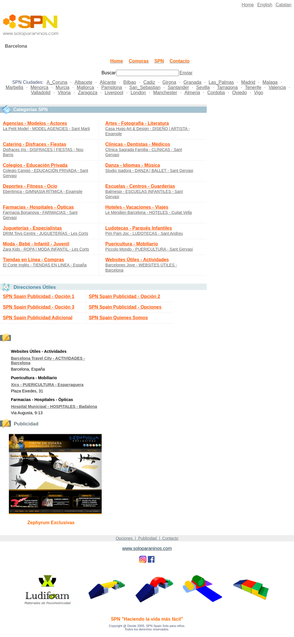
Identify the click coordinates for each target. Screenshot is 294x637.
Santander (178, 87)
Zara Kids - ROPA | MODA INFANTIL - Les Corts (46, 249)
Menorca (39, 87)
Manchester (165, 92)
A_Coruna (57, 82)
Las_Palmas (221, 82)
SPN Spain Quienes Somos (118, 317)
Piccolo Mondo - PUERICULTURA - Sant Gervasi (149, 249)
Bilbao (129, 82)
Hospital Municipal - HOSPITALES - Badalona (54, 406)
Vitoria (64, 92)
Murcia (62, 87)
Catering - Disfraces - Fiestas (34, 144)
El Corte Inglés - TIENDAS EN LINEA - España (45, 265)
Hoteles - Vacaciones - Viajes (136, 207)
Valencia (277, 87)
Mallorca (85, 87)
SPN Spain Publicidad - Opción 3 (38, 307)
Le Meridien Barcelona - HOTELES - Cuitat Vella (148, 212)
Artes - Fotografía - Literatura (137, 123)
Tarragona (227, 87)
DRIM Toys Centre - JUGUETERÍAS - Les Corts (45, 233)
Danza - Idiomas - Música (132, 165)
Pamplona (111, 87)
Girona (169, 82)
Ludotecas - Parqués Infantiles (138, 228)
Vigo (258, 92)
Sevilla (203, 87)
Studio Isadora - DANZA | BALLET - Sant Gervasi (149, 170)
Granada (192, 82)
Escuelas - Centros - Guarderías (140, 186)
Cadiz (149, 82)
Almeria (192, 92)
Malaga (269, 82)
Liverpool (114, 92)
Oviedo (239, 92)
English (264, 4)
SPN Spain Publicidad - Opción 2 (124, 296)
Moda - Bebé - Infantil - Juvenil (36, 243)
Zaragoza (87, 92)
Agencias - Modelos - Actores (35, 123)
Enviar (185, 72)
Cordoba (216, 92)
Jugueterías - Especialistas (32, 228)
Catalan (283, 4)
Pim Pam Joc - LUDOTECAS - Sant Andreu (144, 233)
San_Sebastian (144, 87)
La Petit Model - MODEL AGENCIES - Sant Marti (46, 128)
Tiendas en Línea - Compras (33, 259)
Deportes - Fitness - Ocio (30, 186)
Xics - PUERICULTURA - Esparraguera (47, 384)
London (138, 92)
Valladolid (41, 92)
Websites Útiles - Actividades (137, 259)
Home (248, 4)
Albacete (83, 82)
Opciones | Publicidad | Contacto (147, 538)
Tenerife (253, 87)
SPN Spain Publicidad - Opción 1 (38, 296)
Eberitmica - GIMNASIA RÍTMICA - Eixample (42, 191)
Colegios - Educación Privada (35, 165)
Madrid (248, 82)
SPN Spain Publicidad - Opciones (125, 307)
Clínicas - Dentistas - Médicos (137, 144)
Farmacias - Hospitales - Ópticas (38, 207)
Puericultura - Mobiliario (131, 243)
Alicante (108, 82)
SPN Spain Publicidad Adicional (37, 317)
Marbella (14, 87)
